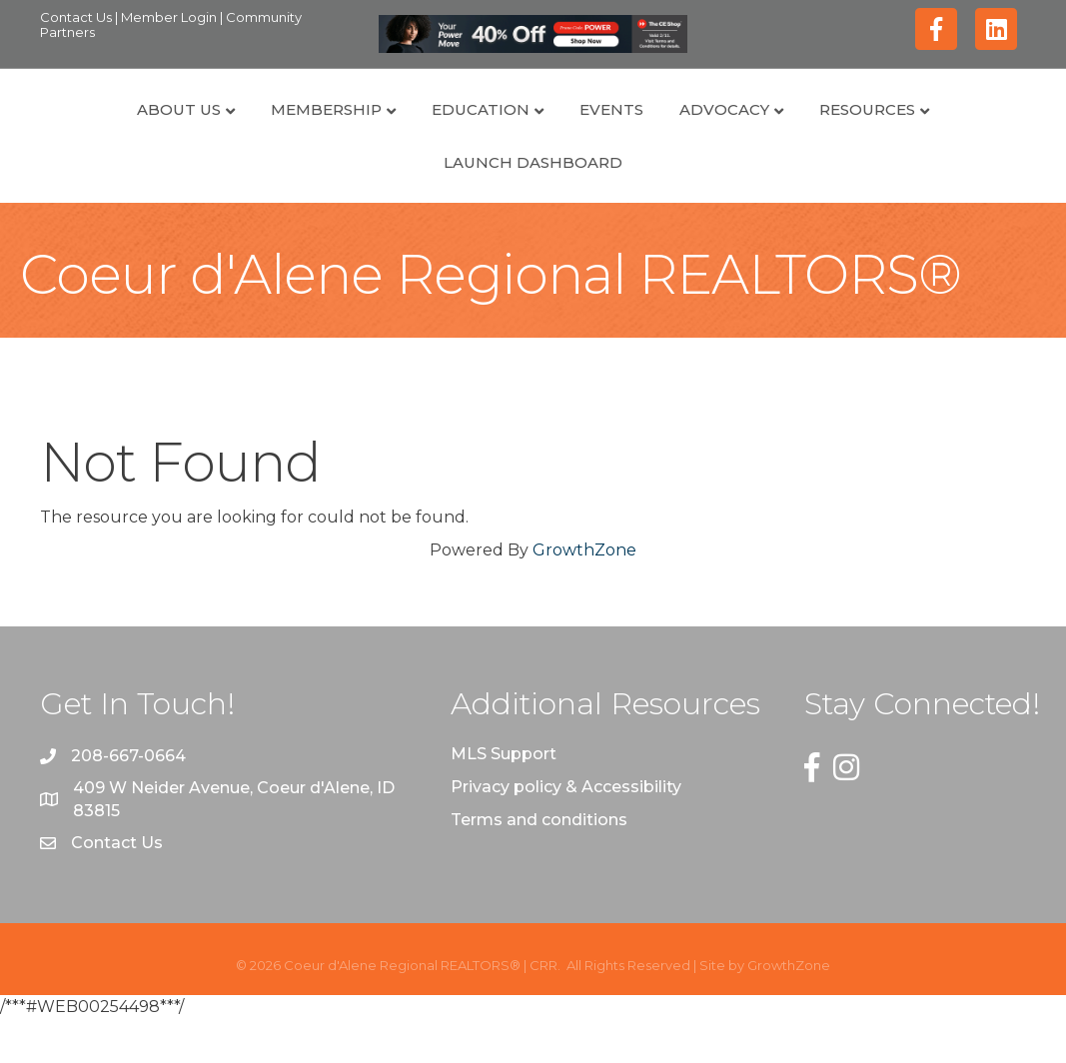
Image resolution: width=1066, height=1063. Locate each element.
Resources (958, 131)
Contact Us (77, 17)
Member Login (170, 17)
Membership (235, 131)
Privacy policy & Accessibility (566, 832)
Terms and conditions (539, 865)
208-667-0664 (128, 801)
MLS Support (503, 798)
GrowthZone (584, 594)
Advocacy (815, 131)
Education (390, 131)
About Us (88, 131)
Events (520, 131)
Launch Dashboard (533, 207)
